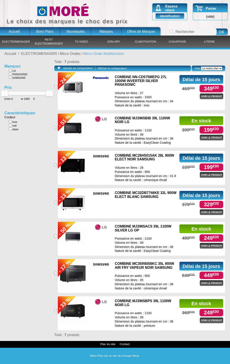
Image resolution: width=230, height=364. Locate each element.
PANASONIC (18, 74)
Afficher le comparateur (112, 68)
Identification (170, 16)
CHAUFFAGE (177, 41)
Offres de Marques (141, 31)
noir (13, 125)
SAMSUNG (17, 77)
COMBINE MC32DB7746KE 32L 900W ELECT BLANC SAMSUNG (146, 195)
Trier (197, 68)
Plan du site (107, 344)
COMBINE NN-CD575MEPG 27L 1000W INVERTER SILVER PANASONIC (141, 80)
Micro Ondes (70, 54)
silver (13, 129)
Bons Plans (45, 31)
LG (12, 70)
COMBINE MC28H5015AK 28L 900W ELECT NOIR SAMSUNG (144, 157)
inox (13, 122)
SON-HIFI (113, 41)
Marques (106, 31)
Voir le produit (211, 96)
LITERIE (209, 41)
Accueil (14, 31)
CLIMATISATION (145, 41)
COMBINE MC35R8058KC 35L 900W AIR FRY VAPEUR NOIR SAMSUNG (144, 265)
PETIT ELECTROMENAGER (49, 41)
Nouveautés (75, 31)
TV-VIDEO (81, 41)
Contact (125, 344)
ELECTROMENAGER (16, 41)
